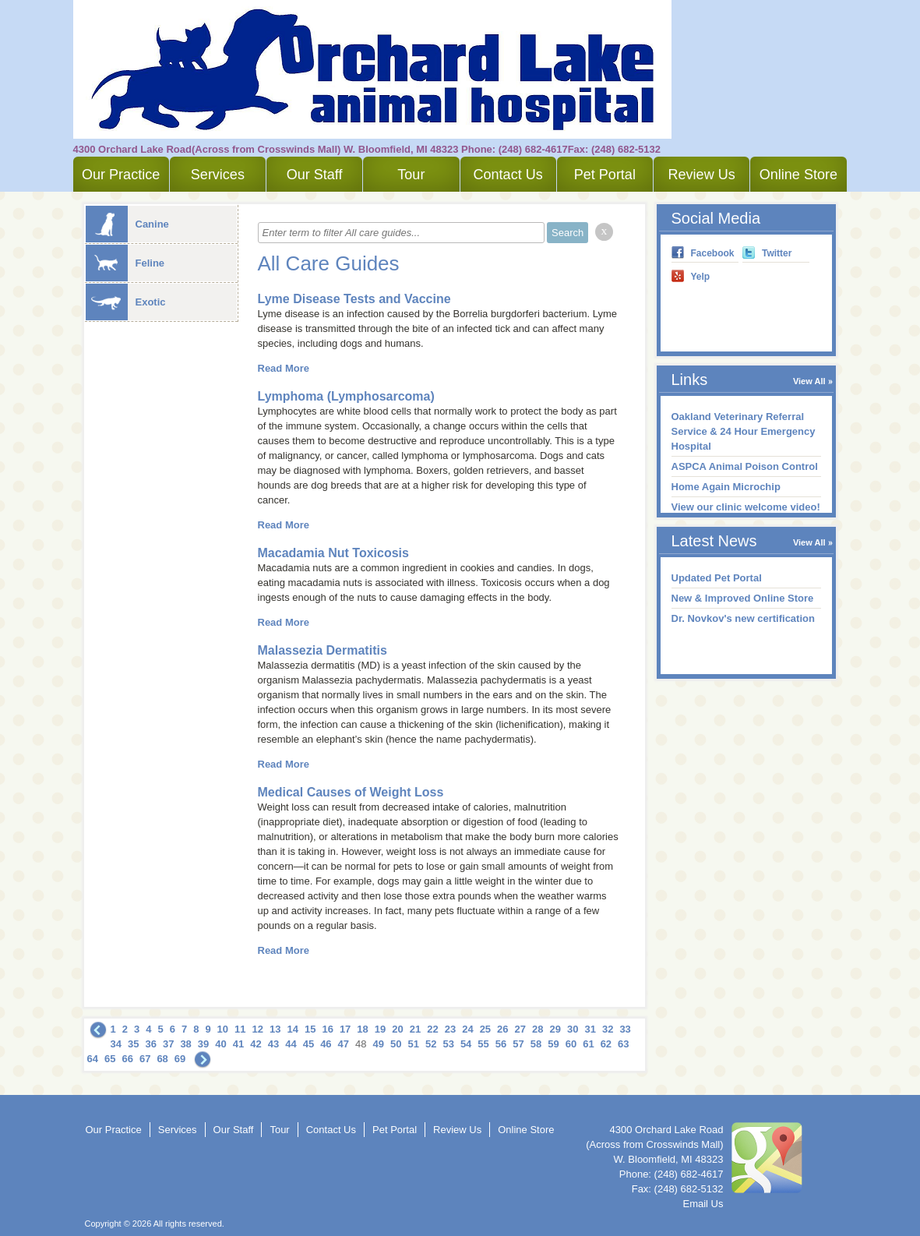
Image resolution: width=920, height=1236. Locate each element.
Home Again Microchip (726, 487)
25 (485, 1029)
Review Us (701, 174)
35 (133, 1044)
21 (415, 1029)
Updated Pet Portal (716, 578)
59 (553, 1044)
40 (220, 1044)
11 (239, 1029)
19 (380, 1029)
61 (588, 1044)
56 (500, 1044)
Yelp (700, 276)
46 (325, 1044)
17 (345, 1029)
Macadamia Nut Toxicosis (333, 553)
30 (572, 1029)
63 (623, 1044)
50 (395, 1044)
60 (571, 1044)
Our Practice (121, 174)
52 (430, 1044)
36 (150, 1044)
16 (327, 1029)
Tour (411, 174)
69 (179, 1059)
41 (238, 1044)
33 (624, 1029)
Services (218, 174)
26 (502, 1029)
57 (518, 1044)
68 (162, 1059)
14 (292, 1029)
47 (343, 1044)
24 (467, 1029)
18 (362, 1029)
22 (432, 1029)
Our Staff (315, 174)
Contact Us (508, 174)
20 (397, 1029)
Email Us (702, 1204)
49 (378, 1044)
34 (116, 1044)
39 (203, 1044)
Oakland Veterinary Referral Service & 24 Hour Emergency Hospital (743, 431)
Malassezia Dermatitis (322, 650)
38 (185, 1044)
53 (447, 1044)
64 (92, 1059)
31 (589, 1029)
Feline (125, 263)
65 (109, 1059)
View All (809, 381)
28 (537, 1029)
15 (310, 1029)
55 (483, 1044)
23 (450, 1029)
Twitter (776, 253)
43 (273, 1044)
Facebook (713, 253)
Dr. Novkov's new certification (743, 618)
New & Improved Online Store (742, 598)
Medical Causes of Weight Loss (351, 792)
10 (222, 1029)
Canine (127, 224)
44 (290, 1044)
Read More (283, 368)
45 (308, 1044)
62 (606, 1044)
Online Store (798, 174)
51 (412, 1044)
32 (607, 1029)
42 (255, 1044)
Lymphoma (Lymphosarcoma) (346, 396)
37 (168, 1044)
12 (257, 1029)
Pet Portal (605, 174)
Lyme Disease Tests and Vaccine (354, 298)
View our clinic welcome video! (745, 507)
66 (127, 1059)
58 (535, 1044)
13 (275, 1029)
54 (465, 1044)
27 (520, 1029)
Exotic (126, 302)
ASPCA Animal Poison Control (744, 466)
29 (555, 1029)
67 (144, 1059)
